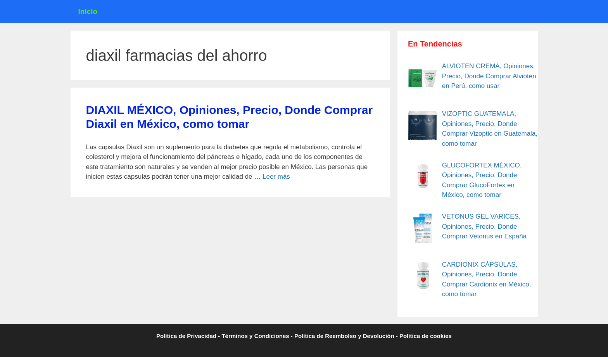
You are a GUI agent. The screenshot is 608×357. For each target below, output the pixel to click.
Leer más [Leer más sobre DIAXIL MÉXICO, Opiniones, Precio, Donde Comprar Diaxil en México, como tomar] (276, 176)
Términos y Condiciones (255, 336)
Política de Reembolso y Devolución (344, 336)
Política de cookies (425, 336)
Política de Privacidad (186, 336)
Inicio (88, 11)
